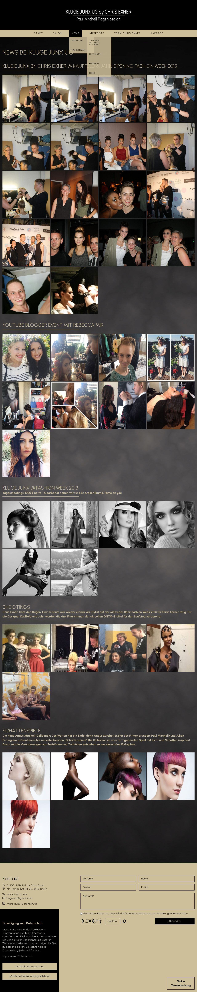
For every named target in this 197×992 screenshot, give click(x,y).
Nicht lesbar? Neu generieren (127, 921)
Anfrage (157, 33)
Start (38, 33)
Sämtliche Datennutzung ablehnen (29, 976)
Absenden (174, 921)
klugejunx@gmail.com (19, 898)
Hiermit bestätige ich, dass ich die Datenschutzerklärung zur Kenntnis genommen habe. (135, 913)
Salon (57, 33)
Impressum (13, 903)
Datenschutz (29, 903)
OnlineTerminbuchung (181, 983)
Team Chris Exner (127, 33)
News (75, 33)
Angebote (96, 33)
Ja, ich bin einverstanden (29, 966)
